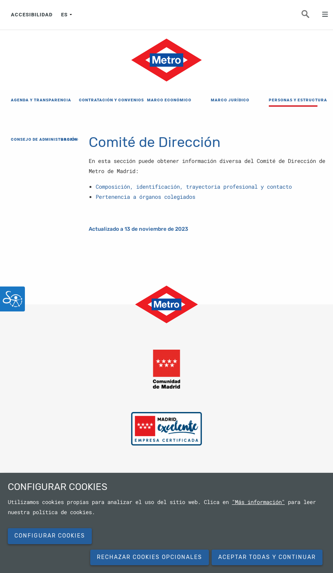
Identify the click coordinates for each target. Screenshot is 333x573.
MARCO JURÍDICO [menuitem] (230, 100)
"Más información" (258, 502)
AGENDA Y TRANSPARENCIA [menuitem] (35, 100)
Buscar (309, 16)
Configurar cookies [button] (49, 535)
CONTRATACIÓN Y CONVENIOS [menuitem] (103, 100)
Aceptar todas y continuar (267, 557)
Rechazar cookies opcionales (149, 557)
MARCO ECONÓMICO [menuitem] (169, 100)
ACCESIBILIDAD (32, 15)
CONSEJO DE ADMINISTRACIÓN (34, 139)
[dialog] (166, 523)
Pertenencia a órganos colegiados (145, 196)
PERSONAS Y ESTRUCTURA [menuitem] (293, 100)
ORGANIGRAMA (77, 139)
